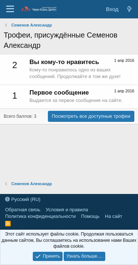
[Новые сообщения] (129, 9)
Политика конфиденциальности (40, 216)
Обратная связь (22, 209)
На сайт (113, 216)
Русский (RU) (22, 199)
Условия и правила (67, 209)
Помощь (90, 216)
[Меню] (10, 9)
